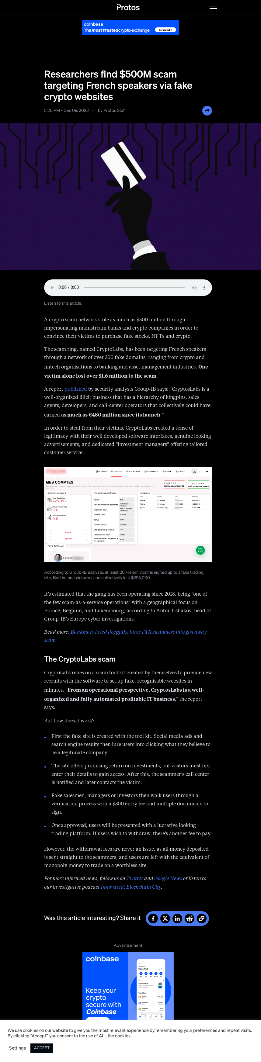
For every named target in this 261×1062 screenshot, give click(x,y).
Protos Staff (114, 111)
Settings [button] (17, 1048)
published (75, 389)
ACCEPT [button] (42, 1048)
